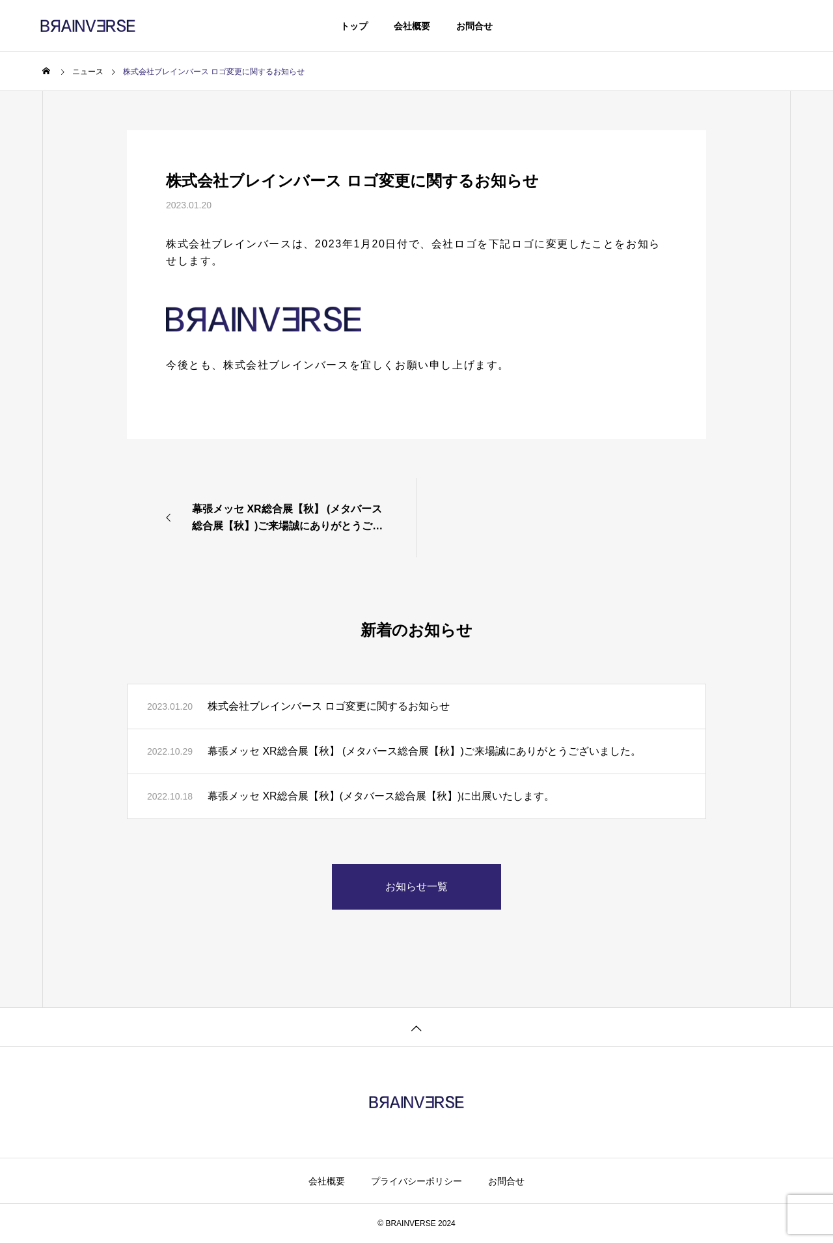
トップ (354, 26)
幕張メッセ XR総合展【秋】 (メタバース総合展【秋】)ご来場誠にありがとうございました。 (424, 751)
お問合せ (474, 26)
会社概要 (412, 26)
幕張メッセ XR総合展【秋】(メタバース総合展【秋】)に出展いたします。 (381, 796)
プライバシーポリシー (416, 1181)
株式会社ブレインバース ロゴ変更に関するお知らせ (329, 706)
